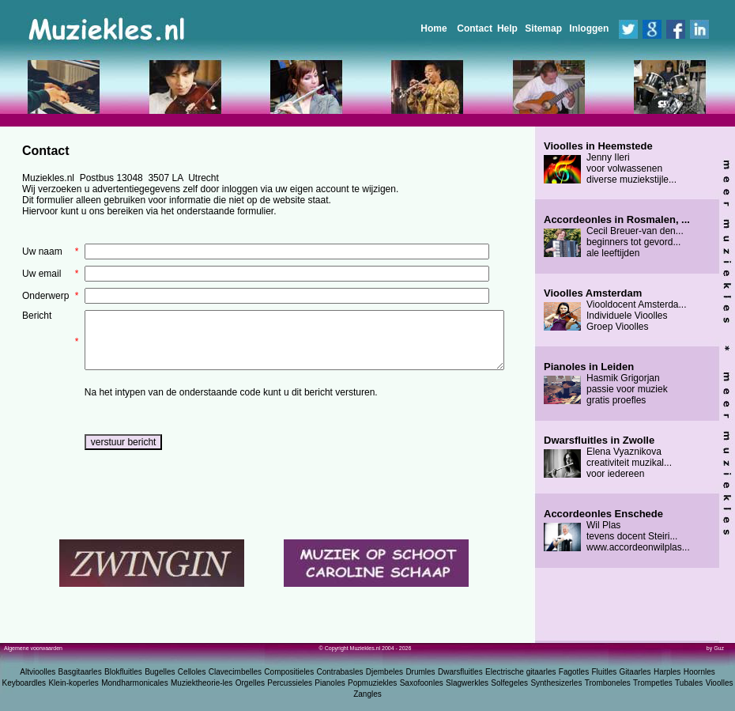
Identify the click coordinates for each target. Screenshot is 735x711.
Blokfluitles (123, 672)
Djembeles (384, 672)
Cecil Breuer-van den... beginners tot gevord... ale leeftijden (617, 236)
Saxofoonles (421, 683)
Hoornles (699, 672)
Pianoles (330, 683)
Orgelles (250, 683)
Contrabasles (340, 672)
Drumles (420, 672)
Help (507, 28)
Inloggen (589, 28)
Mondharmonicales (134, 683)
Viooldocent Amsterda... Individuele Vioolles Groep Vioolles (615, 310)
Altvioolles (37, 672)
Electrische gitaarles (520, 672)
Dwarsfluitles (460, 672)
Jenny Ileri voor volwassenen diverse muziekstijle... (610, 163)
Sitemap (543, 28)
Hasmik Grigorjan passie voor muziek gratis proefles (606, 383)
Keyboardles (24, 683)
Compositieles (289, 672)
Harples (667, 672)
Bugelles (160, 672)
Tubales (689, 683)
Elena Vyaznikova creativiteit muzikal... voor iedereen (608, 457)
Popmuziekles (372, 683)
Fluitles (604, 672)
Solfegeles (509, 683)
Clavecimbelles (235, 672)
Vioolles (719, 683)
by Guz (715, 648)
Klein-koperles (73, 683)
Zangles (367, 694)
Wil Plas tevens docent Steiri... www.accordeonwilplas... (617, 531)
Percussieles (289, 683)
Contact (474, 28)
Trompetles (653, 683)
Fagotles (574, 672)
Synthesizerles (556, 683)
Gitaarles (635, 672)
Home (433, 28)
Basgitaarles (80, 672)
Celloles (192, 672)
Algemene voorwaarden (33, 648)
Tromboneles (608, 683)
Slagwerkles (467, 683)
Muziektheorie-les (201, 683)
